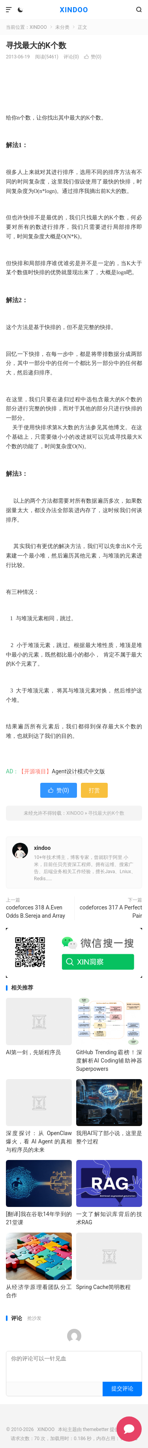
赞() (92, 57)
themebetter (96, 1429)
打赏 (94, 790)
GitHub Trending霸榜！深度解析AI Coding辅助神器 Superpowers (109, 1060)
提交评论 (122, 1388)
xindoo (42, 848)
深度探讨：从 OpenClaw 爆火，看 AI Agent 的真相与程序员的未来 (39, 1141)
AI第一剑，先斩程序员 (33, 1052)
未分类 (62, 27)
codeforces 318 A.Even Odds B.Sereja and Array (35, 911)
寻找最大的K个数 (36, 45)
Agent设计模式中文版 (78, 771)
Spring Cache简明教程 (103, 1287)
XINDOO (74, 10)
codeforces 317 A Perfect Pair (111, 911)
